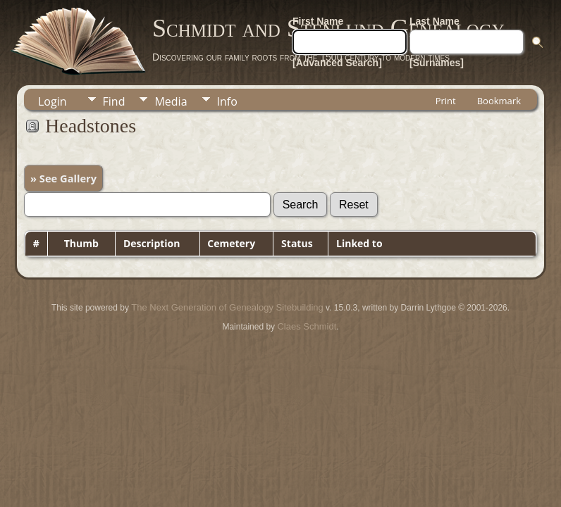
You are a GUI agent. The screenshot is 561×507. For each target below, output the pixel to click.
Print (446, 100)
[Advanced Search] (337, 62)
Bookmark (499, 100)
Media (170, 101)
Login (52, 101)
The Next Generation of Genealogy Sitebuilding (227, 307)
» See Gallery (63, 178)
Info (227, 101)
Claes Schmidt (306, 326)
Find (114, 101)
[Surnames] (436, 62)
